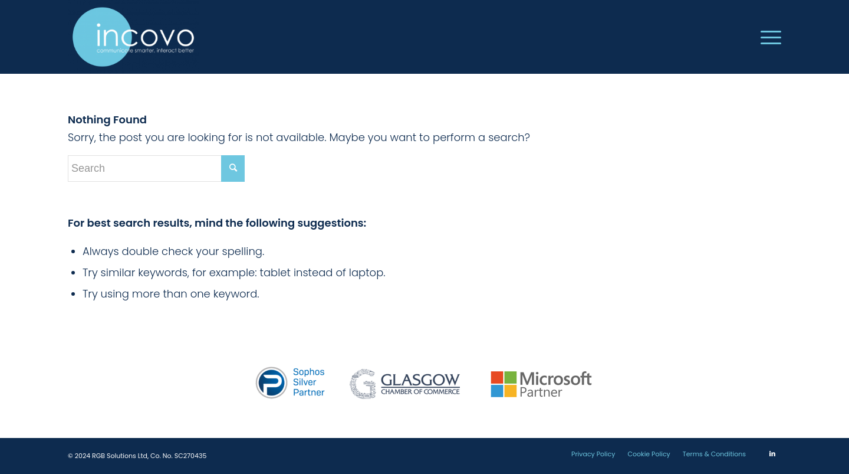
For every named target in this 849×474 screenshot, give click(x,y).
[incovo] (133, 37)
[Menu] (767, 37)
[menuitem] (767, 37)
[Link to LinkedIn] (772, 453)
